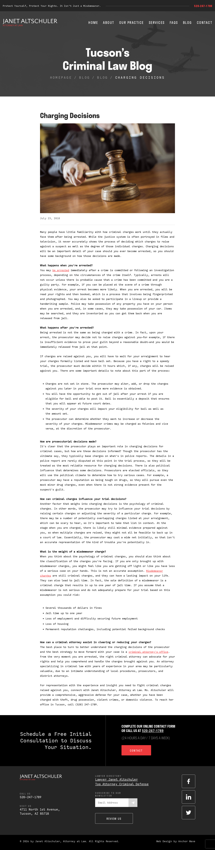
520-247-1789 (203, 6)
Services (157, 22)
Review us (114, 819)
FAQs (174, 22)
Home (93, 22)
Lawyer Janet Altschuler (116, 779)
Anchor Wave (186, 841)
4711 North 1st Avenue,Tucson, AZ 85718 (40, 811)
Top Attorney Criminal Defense (122, 784)
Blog (187, 22)
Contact (204, 22)
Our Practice (131, 22)
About (108, 22)
